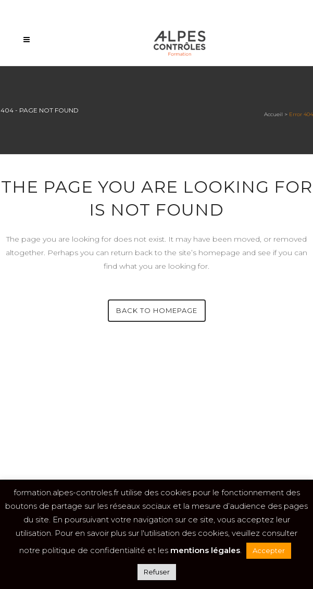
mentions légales (205, 550)
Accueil (273, 114)
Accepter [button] (269, 550)
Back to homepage (156, 310)
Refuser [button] (157, 572)
